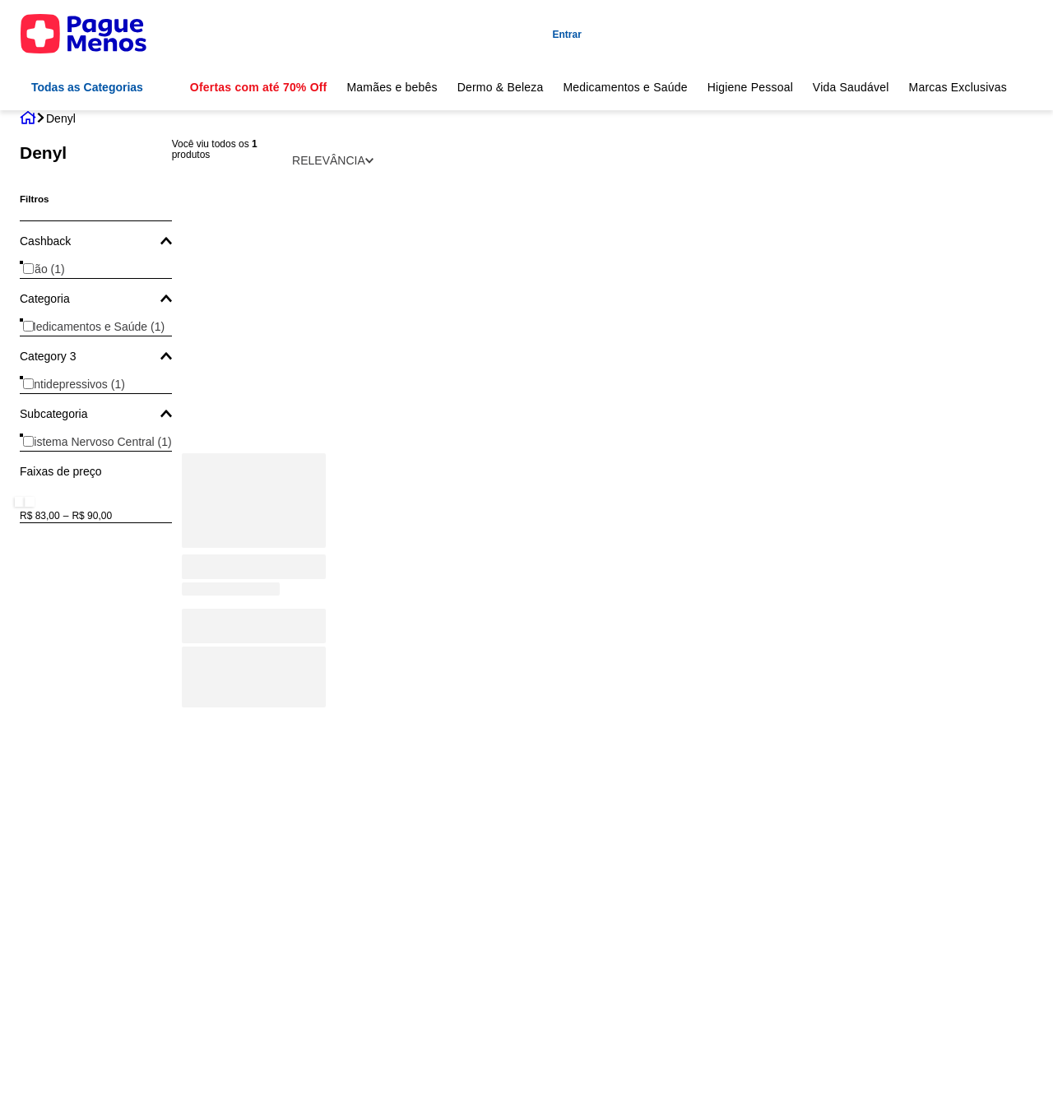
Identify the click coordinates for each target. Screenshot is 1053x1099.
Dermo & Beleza (500, 87)
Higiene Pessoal (750, 87)
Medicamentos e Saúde (625, 87)
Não (45, 269)
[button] (96, 241)
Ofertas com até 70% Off (258, 87)
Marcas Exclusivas (958, 87)
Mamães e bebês (391, 87)
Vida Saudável (851, 87)
